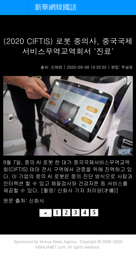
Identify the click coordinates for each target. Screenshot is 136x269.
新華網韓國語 (56, 7)
